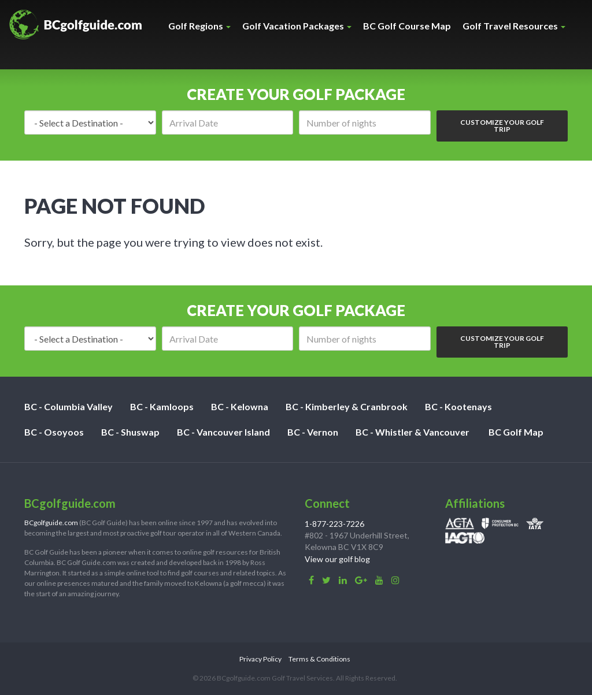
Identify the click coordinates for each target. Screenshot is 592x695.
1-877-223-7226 (334, 524)
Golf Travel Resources (513, 25)
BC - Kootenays (458, 406)
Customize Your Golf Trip (502, 125)
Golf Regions (199, 25)
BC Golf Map (516, 431)
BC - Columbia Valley (68, 406)
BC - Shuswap (130, 431)
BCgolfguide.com (51, 522)
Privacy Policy (260, 659)
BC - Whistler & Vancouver (412, 431)
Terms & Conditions (319, 659)
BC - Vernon (312, 431)
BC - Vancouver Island (223, 431)
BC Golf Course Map (407, 25)
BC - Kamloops (162, 406)
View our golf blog (337, 559)
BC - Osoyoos (54, 431)
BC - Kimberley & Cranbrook (347, 406)
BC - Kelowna (239, 406)
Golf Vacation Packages (297, 25)
